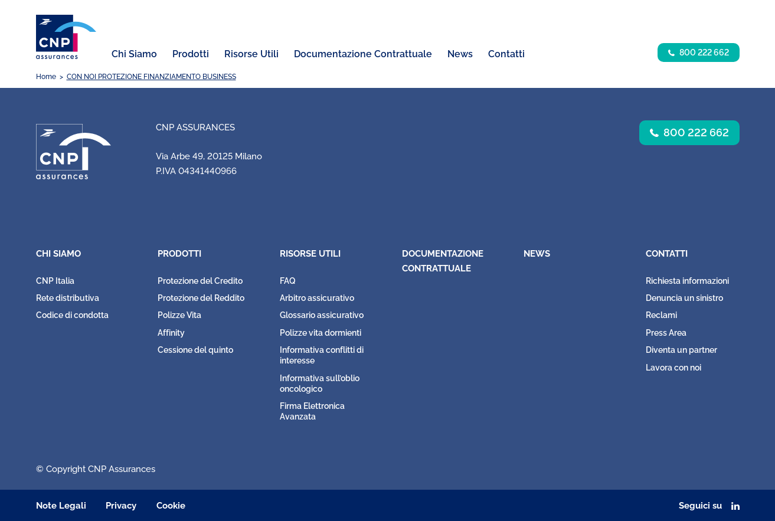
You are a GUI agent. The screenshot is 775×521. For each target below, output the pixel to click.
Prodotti (179, 253)
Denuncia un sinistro (684, 298)
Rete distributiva (67, 298)
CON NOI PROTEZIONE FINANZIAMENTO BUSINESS (151, 77)
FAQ (288, 281)
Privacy (121, 505)
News (460, 54)
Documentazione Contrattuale (363, 54)
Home (46, 77)
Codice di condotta (72, 315)
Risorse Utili (310, 253)
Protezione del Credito (200, 281)
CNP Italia (55, 281)
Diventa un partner (681, 350)
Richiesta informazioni (687, 281)
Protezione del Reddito (201, 298)
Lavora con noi (673, 367)
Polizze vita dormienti (320, 332)
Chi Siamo (58, 253)
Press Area (666, 332)
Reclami (661, 315)
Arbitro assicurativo (317, 298)
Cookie (170, 505)
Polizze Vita (179, 315)
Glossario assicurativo (322, 315)
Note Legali (61, 505)
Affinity (171, 332)
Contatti (667, 253)
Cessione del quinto (195, 350)
